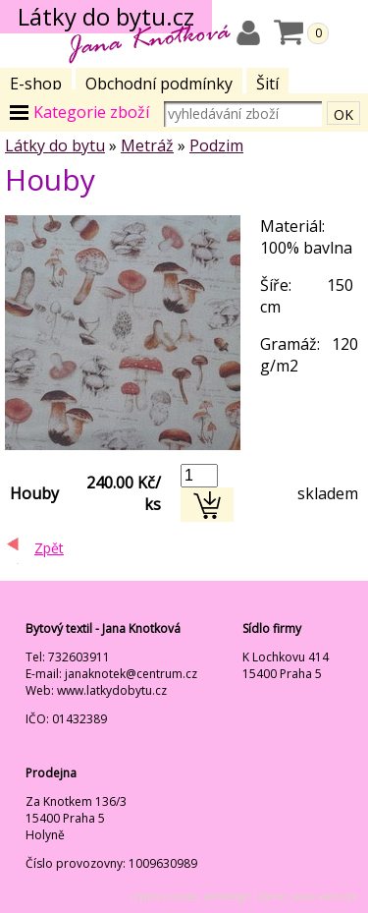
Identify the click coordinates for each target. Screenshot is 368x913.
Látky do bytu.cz (106, 16)
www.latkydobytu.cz (112, 690)
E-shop (36, 83)
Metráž (147, 145)
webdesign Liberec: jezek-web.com (280, 896)
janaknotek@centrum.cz (131, 673)
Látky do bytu (55, 145)
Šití (267, 83)
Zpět (49, 548)
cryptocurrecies (164, 896)
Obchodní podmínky (159, 83)
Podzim (216, 145)
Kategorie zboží (91, 112)
